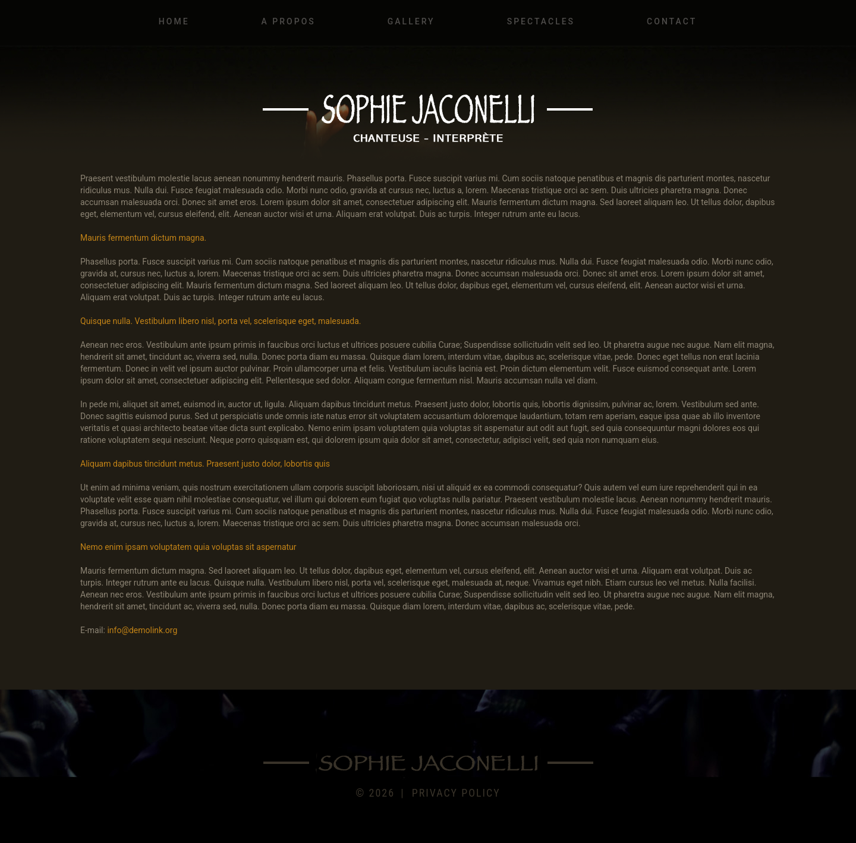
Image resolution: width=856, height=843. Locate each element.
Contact (672, 21)
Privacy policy (456, 793)
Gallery (411, 21)
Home (174, 21)
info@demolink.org (142, 630)
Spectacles (541, 21)
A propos (289, 21)
